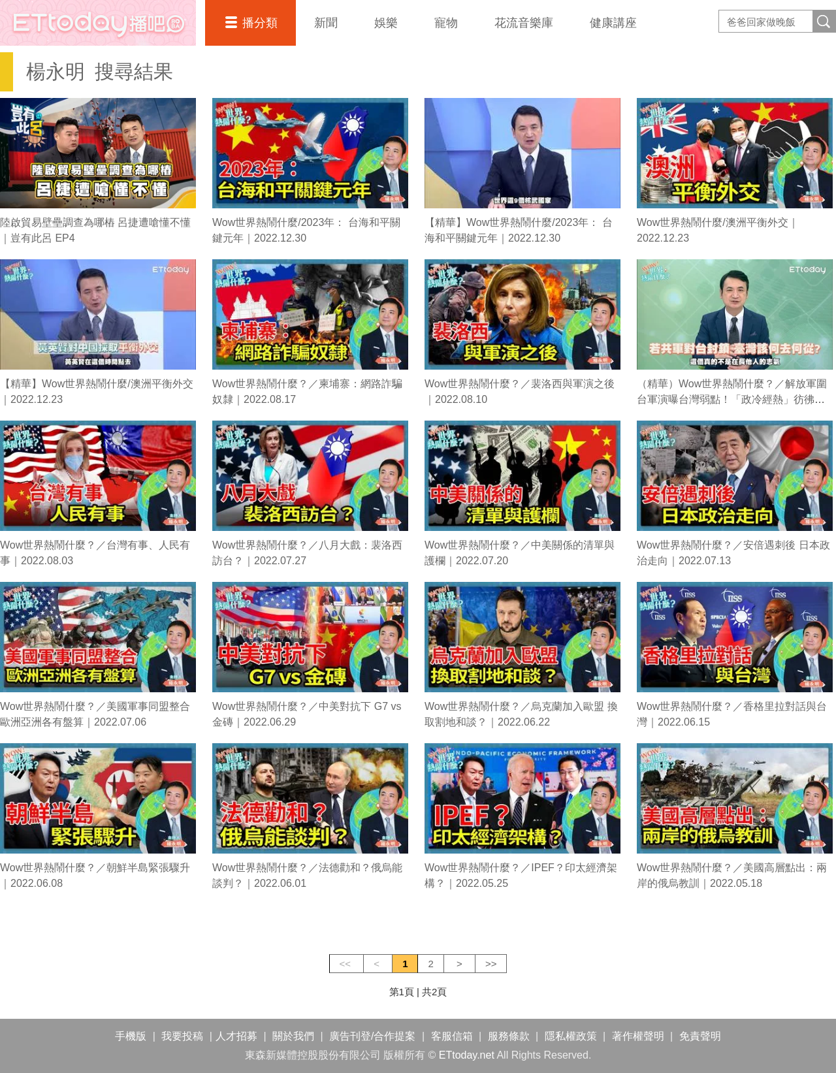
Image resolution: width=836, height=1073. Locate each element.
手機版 (130, 1036)
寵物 (446, 22)
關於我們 (293, 1036)
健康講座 (613, 22)
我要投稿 (182, 1036)
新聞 (326, 22)
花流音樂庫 (523, 22)
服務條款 (509, 1036)
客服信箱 (452, 1036)
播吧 (98, 23)
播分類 (260, 22)
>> (491, 963)
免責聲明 (700, 1036)
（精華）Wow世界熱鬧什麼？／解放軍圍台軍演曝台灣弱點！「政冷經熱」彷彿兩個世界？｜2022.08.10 (732, 399)
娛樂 (386, 22)
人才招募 (236, 1036)
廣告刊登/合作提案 (372, 1036)
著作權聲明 (638, 1036)
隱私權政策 (571, 1036)
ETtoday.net (466, 1055)
